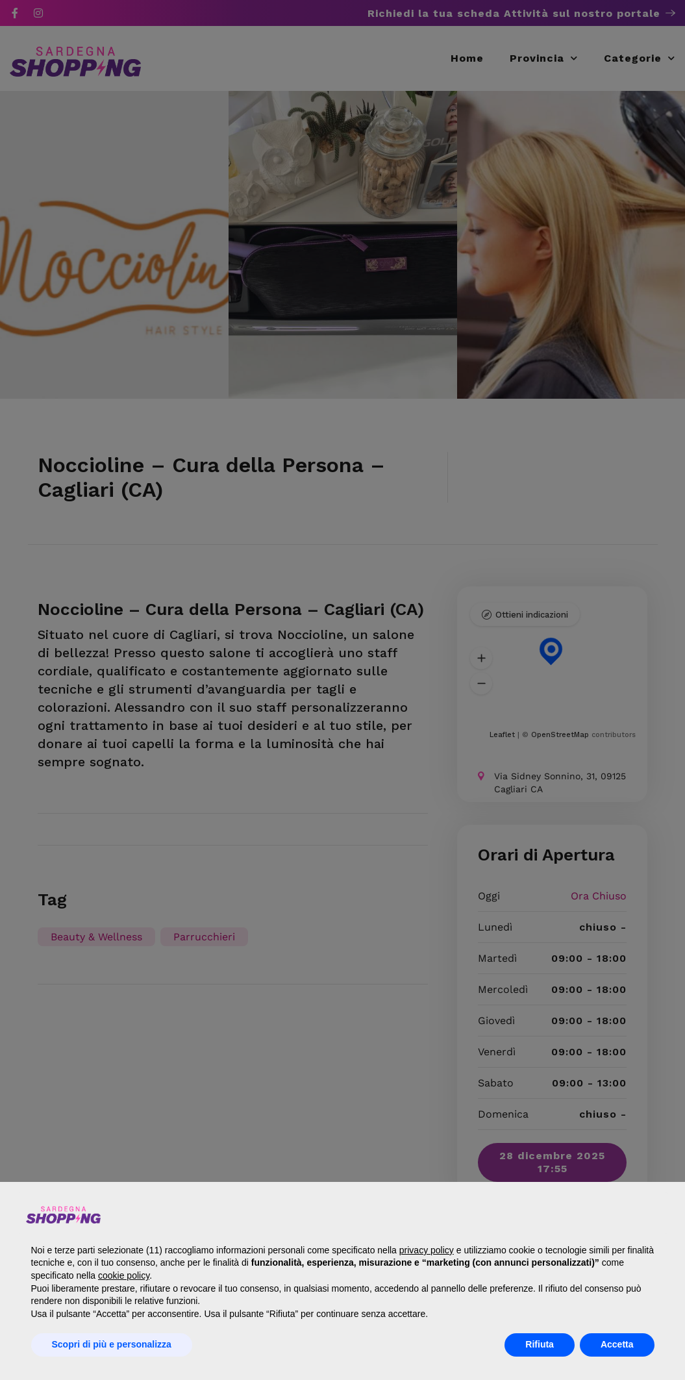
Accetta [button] (617, 1344)
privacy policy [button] (426, 1250)
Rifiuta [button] (539, 1344)
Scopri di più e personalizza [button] (111, 1344)
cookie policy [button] (123, 1275)
